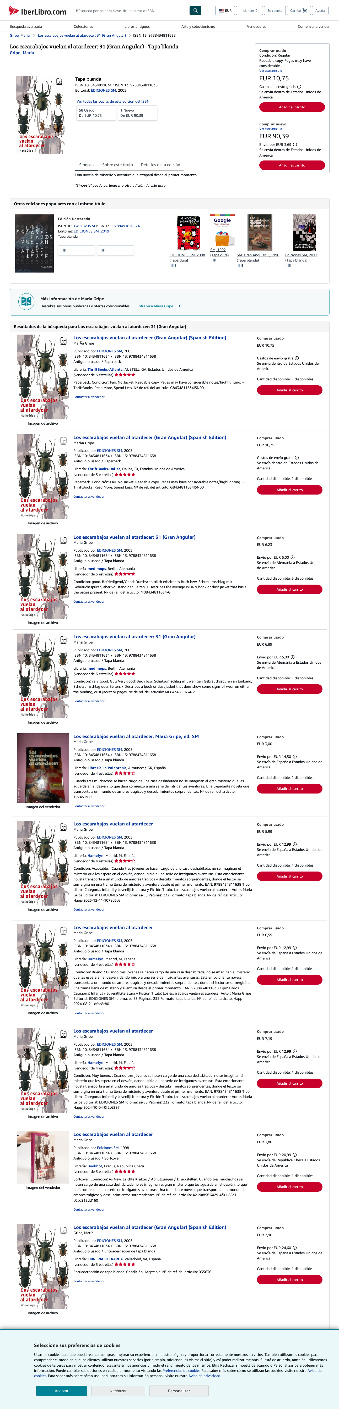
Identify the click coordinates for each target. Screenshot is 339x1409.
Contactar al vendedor (88, 397)
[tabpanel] (163, 180)
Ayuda (320, 10)
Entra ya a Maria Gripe (159, 306)
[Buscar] (195, 10)
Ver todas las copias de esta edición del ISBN (113, 101)
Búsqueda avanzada (26, 26)
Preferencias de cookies (181, 1370)
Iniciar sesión (249, 10)
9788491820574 (126, 226)
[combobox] (131, 10)
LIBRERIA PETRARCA (105, 1259)
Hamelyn (96, 855)
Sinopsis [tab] (86, 164)
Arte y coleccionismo (198, 26)
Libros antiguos (137, 26)
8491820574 (85, 226)
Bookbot (95, 1166)
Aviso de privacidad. (205, 1375)
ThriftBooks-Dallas (104, 469)
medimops (97, 568)
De (96, 113)
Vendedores (256, 26)
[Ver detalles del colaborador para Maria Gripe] (22, 52)
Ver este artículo (270, 71)
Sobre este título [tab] (117, 164)
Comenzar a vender (314, 26)
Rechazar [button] (118, 1391)
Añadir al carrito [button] (292, 107)
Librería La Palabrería (107, 767)
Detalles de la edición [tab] (160, 164)
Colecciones (83, 26)
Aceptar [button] (61, 1391)
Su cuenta (274, 10)
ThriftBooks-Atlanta (105, 369)
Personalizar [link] (179, 1390)
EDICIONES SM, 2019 (91, 231)
